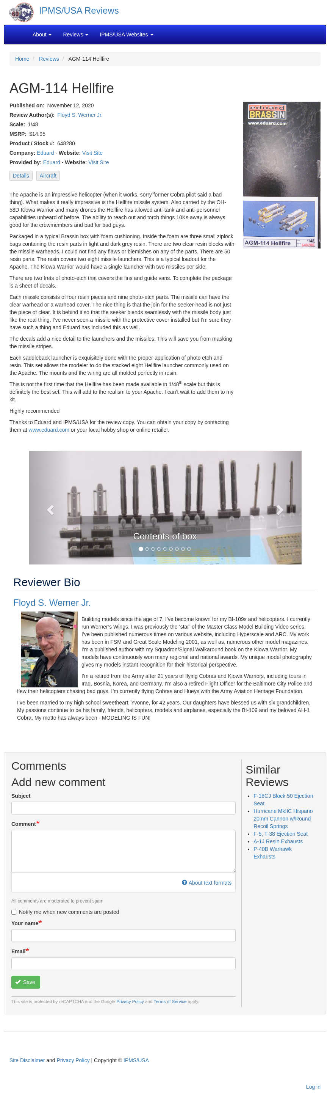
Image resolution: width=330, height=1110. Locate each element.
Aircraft (48, 176)
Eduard (45, 153)
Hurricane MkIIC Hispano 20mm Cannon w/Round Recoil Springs (283, 818)
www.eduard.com (49, 430)
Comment (23, 824)
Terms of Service (170, 1001)
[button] (49, 507)
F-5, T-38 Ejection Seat (280, 834)
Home (22, 59)
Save (25, 982)
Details (21, 176)
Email (18, 951)
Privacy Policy (130, 1001)
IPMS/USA (136, 1060)
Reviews (49, 59)
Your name (24, 923)
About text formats (206, 883)
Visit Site (92, 153)
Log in (313, 1087)
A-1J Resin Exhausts (278, 841)
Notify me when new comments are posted (65, 912)
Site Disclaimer (27, 1060)
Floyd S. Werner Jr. (80, 115)
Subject (21, 796)
